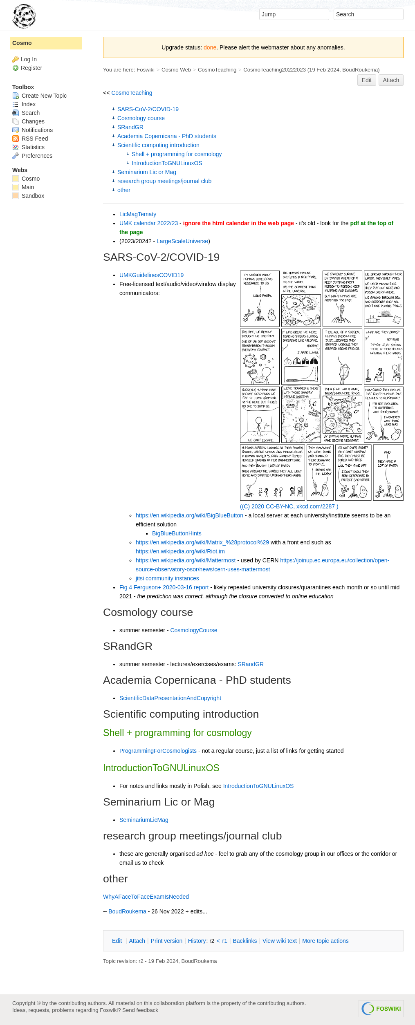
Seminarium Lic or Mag (146, 172)
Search (26, 113)
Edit (367, 80)
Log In (29, 59)
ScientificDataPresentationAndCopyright (170, 698)
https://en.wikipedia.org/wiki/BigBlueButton (189, 515)
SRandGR (130, 127)
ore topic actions (325, 941)
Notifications (32, 130)
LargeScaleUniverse (182, 241)
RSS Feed (30, 138)
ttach (137, 941)
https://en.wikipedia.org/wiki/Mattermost (186, 560)
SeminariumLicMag (143, 820)
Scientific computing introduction (158, 145)
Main (23, 187)
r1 (224, 941)
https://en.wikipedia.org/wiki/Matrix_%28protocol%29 (202, 542)
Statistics (28, 147)
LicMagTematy (137, 214)
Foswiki (146, 70)
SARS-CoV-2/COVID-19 (148, 109)
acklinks (245, 941)
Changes (28, 121)
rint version (167, 941)
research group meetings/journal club (164, 181)
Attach (391, 80)
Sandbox (28, 195)
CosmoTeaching (217, 70)
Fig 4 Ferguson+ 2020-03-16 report (164, 587)
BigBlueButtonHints (177, 533)
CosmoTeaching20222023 (274, 70)
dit (117, 941)
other (123, 190)
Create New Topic (39, 95)
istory (197, 941)
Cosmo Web (176, 70)
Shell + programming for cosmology (177, 154)
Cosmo (21, 43)
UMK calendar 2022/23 (148, 223)
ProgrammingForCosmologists (158, 750)
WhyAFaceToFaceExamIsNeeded (146, 896)
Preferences (32, 155)
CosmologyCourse (193, 630)
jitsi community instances (167, 578)
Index (24, 104)
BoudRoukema (360, 70)
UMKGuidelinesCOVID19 (151, 275)
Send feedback (140, 1010)
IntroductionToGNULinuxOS (167, 163)
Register (31, 68)
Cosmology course (141, 118)
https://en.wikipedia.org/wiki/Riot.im (180, 551)
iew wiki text (279, 941)
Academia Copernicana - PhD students (166, 136)
